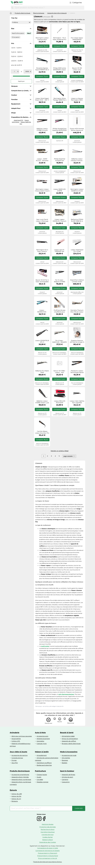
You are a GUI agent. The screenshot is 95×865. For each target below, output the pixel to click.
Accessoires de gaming (20, 755)
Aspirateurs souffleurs (44, 763)
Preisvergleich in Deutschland (47, 856)
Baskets (64, 763)
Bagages (65, 760)
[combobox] (49, 8)
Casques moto (42, 743)
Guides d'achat (48, 837)
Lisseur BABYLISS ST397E (59, 190)
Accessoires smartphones (20, 774)
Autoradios (40, 741)
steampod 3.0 (18, 120)
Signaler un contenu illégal (59, 451)
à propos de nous (47, 834)
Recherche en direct (47, 829)
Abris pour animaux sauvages (22, 736)
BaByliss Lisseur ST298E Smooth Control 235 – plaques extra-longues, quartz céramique (42, 129)
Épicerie (13, 790)
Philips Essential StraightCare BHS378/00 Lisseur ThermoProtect (59, 159)
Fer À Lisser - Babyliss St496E (59, 281)
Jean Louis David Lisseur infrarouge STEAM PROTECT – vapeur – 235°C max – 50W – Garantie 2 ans (42, 220)
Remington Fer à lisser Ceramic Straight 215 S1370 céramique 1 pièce (42, 250)
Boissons (15, 801)
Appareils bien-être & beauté (57, 13)
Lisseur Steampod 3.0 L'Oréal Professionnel (77, 250)
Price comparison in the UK (47, 858)
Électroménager (38, 13)
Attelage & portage (43, 739)
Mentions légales (47, 824)
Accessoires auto (42, 736)
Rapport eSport (47, 840)
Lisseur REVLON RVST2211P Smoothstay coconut (59, 402)
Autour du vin (16, 799)
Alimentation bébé (68, 736)
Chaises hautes (42, 774)
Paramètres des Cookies (47, 842)
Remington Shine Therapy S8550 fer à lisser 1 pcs (59, 99)
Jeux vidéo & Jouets (18, 752)
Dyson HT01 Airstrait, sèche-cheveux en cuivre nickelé (77, 129)
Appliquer (21, 81)
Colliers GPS (16, 741)
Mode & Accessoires (68, 752)
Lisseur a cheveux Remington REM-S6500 (77, 99)
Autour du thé (16, 796)
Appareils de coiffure (69, 741)
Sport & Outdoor (67, 771)
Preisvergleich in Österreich (47, 853)
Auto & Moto (40, 733)
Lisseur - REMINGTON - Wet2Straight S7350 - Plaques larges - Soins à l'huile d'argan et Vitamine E (42, 311)
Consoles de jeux (17, 758)
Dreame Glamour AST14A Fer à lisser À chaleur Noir (77, 341)
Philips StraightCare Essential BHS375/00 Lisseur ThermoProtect (59, 129)
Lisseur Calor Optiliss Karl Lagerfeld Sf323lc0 (77, 402)
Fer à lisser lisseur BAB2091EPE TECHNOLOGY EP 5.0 (77, 38)
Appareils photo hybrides (20, 777)
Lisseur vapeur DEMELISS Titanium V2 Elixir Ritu (59, 220)
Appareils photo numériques (21, 779)
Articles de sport (67, 777)
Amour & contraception (70, 739)
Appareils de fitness (68, 774)
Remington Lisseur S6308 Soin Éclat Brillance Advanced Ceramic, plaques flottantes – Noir (77, 190)
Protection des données (47, 827)
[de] (14, 71)
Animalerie (14, 733)
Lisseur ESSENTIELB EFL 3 (42, 341)
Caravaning (66, 782)
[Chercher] (12, 8)
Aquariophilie (16, 739)
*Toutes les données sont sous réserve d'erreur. (47, 862)
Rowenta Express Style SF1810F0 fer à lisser (42, 69)
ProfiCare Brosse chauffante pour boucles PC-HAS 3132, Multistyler (59, 311)
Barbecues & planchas (44, 765)
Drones (14, 760)
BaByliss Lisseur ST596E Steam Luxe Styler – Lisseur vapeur (42, 402)
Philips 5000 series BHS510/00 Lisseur (59, 69)
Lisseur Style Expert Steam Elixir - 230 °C (42, 99)
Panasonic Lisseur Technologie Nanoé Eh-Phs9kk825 (77, 371)
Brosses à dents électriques (71, 743)
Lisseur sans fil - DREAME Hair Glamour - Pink (59, 250)
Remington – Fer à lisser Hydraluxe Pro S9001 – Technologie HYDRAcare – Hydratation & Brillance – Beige (59, 38)
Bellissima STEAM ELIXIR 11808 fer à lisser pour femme (77, 220)
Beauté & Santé (66, 733)
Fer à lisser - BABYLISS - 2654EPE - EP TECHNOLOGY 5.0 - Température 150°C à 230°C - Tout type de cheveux (59, 341)
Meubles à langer (42, 782)
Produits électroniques (22, 13)
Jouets (39, 777)
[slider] (12, 76)
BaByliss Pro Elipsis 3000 (42, 371)
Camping (65, 779)
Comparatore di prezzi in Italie (47, 848)
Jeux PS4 (15, 763)
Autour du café (17, 794)
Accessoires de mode (69, 755)
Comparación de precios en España (48, 851)
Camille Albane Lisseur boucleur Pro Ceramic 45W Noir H (42, 432)
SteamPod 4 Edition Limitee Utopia (77, 281)
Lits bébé (40, 779)
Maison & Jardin (42, 752)
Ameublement (42, 755)
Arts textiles (66, 758)
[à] (27, 71)
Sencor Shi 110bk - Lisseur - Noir (59, 371)
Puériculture (40, 771)
